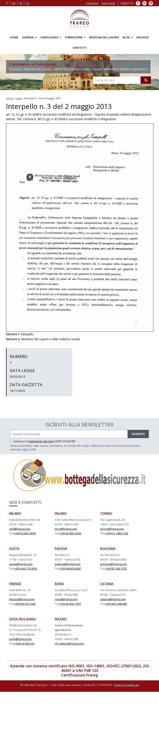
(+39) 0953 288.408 (116, 604)
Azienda (28, 37)
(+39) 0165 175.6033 (25, 568)
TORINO (106, 513)
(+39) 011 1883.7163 (116, 533)
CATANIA (106, 583)
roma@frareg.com (66, 599)
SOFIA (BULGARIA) (22, 619)
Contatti (79, 47)
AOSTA (14, 548)
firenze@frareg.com (21, 599)
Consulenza (49, 37)
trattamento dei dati (41, 441)
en (13, 3)
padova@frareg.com (68, 564)
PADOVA (61, 548)
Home (14, 37)
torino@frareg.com (112, 529)
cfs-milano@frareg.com (69, 643)
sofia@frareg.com (20, 639)
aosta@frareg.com (21, 564)
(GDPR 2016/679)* (65, 441)
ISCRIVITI (138, 434)
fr (20, 3)
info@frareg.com (19, 529)
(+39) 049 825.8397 (70, 568)
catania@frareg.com (113, 599)
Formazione (74, 37)
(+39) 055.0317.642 (24, 604)
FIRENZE (15, 583)
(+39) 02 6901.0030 (24, 533)
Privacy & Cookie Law (126, 685)
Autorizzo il (19, 441)
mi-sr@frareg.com (66, 529)
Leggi (19, 98)
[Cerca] (146, 80)
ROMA (59, 583)
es (27, 3)
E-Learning (92, 3)
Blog (126, 37)
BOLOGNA (108, 548)
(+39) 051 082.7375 (116, 568)
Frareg (9, 98)
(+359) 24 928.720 (23, 643)
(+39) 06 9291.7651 (70, 604)
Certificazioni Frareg (79, 674)
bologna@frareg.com (113, 564)
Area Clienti (108, 3)
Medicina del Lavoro (104, 37)
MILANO (15, 513)
